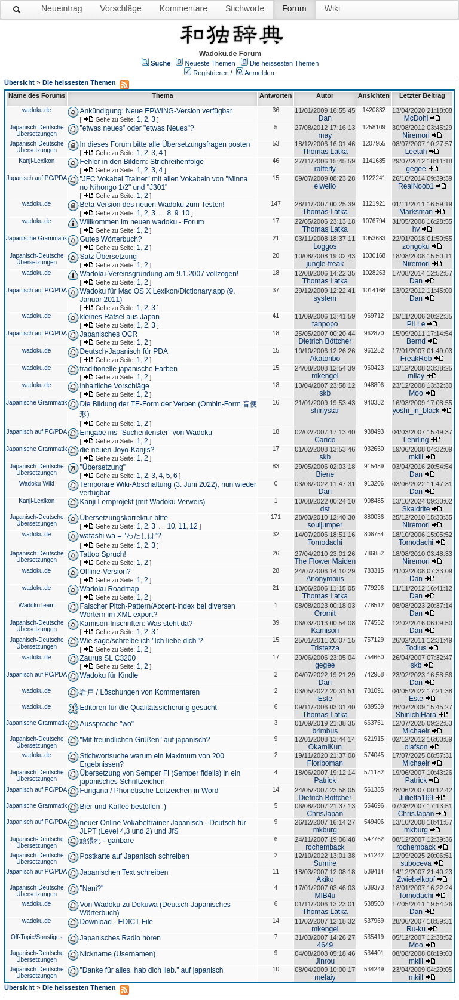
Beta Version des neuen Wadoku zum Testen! (151, 204)
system (325, 298)
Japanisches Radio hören (119, 938)
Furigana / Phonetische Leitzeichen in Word (148, 790)
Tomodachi (325, 542)
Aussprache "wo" (106, 724)
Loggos (324, 246)
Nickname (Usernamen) (117, 954)
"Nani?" (91, 888)
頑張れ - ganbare (106, 841)
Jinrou (325, 961)
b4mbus (325, 731)
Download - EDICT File (115, 922)
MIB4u (324, 895)
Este (325, 699)
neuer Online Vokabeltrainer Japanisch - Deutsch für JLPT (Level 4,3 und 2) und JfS (162, 827)
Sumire (325, 863)
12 (193, 526)
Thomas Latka (325, 151)
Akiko (324, 879)
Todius (416, 648)
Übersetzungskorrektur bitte (123, 518)
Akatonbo (325, 358)
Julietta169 (416, 798)
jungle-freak (325, 264)
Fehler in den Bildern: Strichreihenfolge (141, 162)
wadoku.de (36, 110)
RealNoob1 (416, 186)
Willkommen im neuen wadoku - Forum (141, 222)
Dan (325, 118)
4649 (325, 945)
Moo (416, 393)
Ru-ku (416, 929)
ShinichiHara (416, 715)
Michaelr (415, 731)
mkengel (324, 376)
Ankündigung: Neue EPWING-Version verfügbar (155, 111)
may (325, 135)
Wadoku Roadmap (109, 589)
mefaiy (324, 977)
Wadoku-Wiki (36, 483)
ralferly (325, 169)
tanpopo (325, 324)
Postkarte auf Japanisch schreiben (134, 856)
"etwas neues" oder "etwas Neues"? (136, 128)
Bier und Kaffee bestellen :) (122, 807)
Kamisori (325, 630)
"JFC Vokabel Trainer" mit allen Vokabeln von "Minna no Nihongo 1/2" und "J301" (163, 183)
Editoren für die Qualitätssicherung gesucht (147, 707)
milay (416, 376)
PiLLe (416, 324)
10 (185, 213)
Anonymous (325, 579)
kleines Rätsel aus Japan (119, 317)
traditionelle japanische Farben (128, 369)
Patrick (325, 780)
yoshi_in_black (416, 410)
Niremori (415, 135)
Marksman (416, 212)
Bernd (416, 341)
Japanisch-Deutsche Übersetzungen (37, 130)
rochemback (324, 847)
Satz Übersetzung (107, 256)
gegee (416, 169)
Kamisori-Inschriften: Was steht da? (135, 623)
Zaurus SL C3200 (107, 658)
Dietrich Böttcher (324, 341)
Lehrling (416, 440)
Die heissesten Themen (284, 63)
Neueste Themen (210, 63)
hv (416, 229)
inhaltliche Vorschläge (114, 386)
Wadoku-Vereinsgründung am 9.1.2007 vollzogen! (158, 274)
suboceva (415, 863)
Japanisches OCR (108, 334)
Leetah (416, 151)
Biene (325, 474)
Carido (324, 440)
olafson (416, 747)
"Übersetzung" (102, 467)
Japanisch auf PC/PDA (36, 178)
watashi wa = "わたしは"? (120, 536)
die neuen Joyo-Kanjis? (116, 450)
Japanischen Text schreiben (123, 872)
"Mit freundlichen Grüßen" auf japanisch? (144, 740)
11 (182, 526)
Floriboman (325, 763)
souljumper (324, 525)
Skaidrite (416, 509)
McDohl (416, 118)
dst (325, 509)
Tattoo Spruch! (102, 554)
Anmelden (259, 72)
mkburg (325, 830)
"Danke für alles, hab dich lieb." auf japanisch (151, 970)
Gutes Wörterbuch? (110, 239)
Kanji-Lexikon (36, 161)
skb (325, 393)
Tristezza (325, 648)
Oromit (325, 613)
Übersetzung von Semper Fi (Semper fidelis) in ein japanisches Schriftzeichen (159, 777)
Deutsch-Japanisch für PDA (123, 351)
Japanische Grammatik (36, 238)
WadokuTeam (37, 605)
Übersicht (19, 82)
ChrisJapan (325, 814)
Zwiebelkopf (416, 879)
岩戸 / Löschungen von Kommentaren (139, 692)
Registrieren (210, 72)
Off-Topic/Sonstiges (37, 937)
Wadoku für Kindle (108, 675)
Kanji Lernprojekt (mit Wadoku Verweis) (142, 502)
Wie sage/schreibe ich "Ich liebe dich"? (141, 641)
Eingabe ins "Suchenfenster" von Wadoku (145, 432)
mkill (416, 457)
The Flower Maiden (325, 561)
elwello (325, 186)
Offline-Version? (104, 571)
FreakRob (416, 358)
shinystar (325, 410)
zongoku (415, 246)
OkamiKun (325, 747)
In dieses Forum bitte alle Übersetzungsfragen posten (164, 144)
